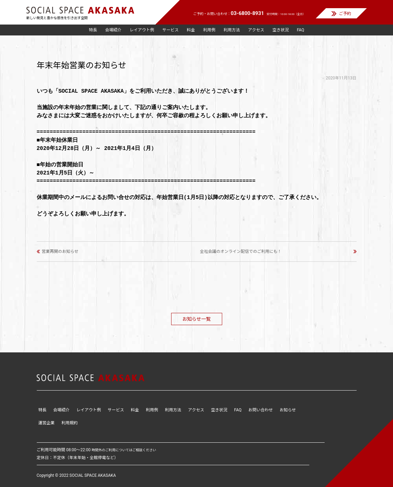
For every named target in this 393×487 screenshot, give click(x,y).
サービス (170, 30)
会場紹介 (113, 30)
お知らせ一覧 (196, 319)
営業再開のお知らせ (60, 251)
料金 (191, 30)
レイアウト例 (142, 30)
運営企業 (46, 423)
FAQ (300, 30)
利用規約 (70, 423)
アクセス (256, 30)
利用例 (209, 30)
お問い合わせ (260, 410)
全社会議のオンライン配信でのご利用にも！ (241, 251)
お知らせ (288, 410)
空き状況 (280, 30)
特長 (93, 30)
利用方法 (232, 30)
